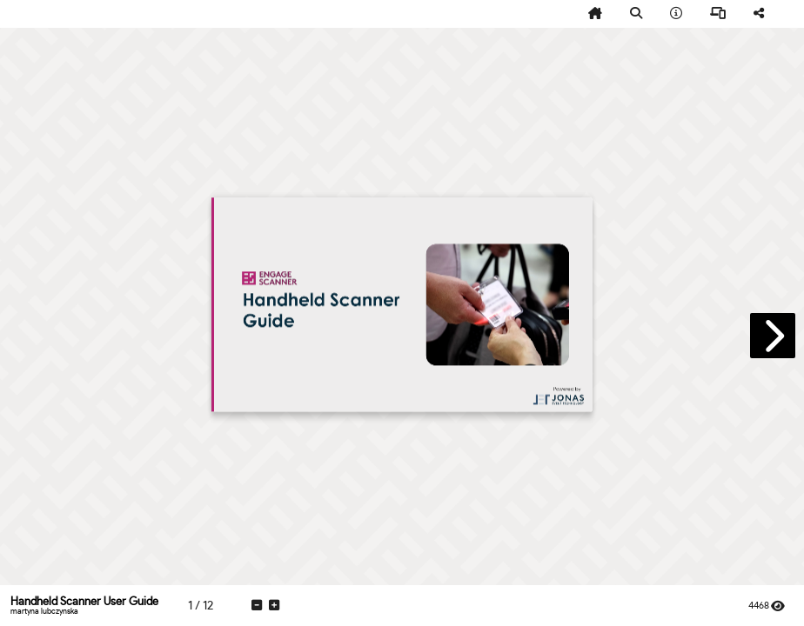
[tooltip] (595, 13)
